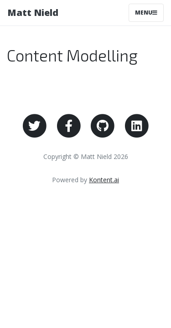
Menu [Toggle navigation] (146, 12)
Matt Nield (32, 12)
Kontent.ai (104, 179)
